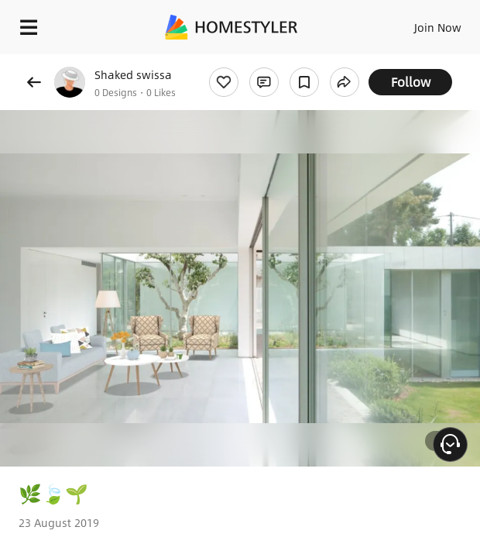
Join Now (437, 27)
